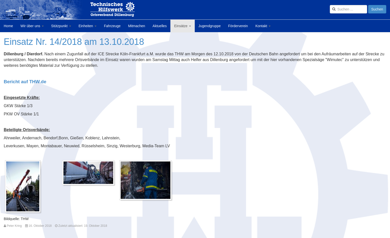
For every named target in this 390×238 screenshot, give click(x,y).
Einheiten (88, 26)
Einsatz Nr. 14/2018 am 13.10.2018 (74, 42)
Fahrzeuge (112, 26)
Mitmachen (136, 26)
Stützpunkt (61, 26)
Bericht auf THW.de (25, 81)
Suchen (377, 9)
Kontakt (263, 26)
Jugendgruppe (209, 26)
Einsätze (182, 26)
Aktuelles (159, 26)
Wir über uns (32, 26)
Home (8, 26)
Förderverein (238, 26)
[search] (348, 9)
